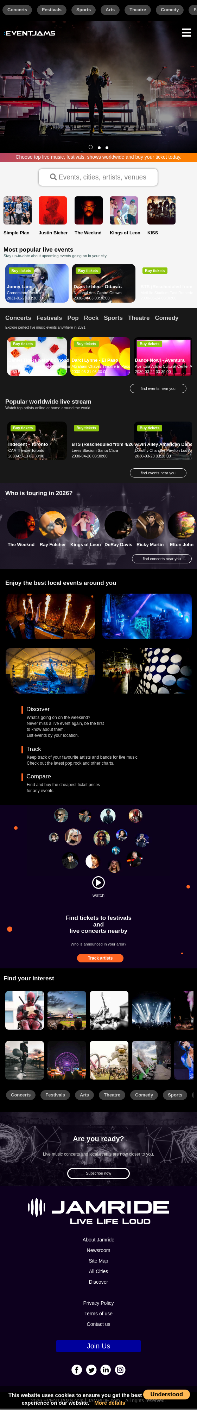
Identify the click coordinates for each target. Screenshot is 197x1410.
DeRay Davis (118, 546)
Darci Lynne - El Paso (94, 361)
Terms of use (98, 1315)
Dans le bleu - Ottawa (97, 288)
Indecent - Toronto (28, 445)
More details (109, 1403)
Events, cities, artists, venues (98, 177)
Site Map (98, 1262)
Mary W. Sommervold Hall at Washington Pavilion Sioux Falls (60, 368)
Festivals (52, 9)
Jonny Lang (20, 288)
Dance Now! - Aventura (159, 361)
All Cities (98, 1273)
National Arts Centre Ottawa (98, 294)
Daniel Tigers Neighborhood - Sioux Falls (52, 361)
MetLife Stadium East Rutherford (169, 294)
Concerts (17, 9)
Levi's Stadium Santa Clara (94, 452)
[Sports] (66, 1012)
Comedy (170, 9)
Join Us (98, 1348)
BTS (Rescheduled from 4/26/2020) (108, 445)
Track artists (100, 959)
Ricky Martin (150, 546)
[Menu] (186, 32)
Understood (166, 1394)
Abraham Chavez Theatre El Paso (100, 368)
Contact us (98, 1326)
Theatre (137, 9)
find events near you (158, 390)
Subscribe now (98, 1175)
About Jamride (98, 1241)
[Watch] (98, 884)
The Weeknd (21, 546)
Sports (83, 9)
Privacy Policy (98, 1305)
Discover (98, 1283)
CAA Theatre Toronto (26, 452)
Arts (110, 9)
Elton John (181, 546)
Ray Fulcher (53, 546)
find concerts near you (162, 560)
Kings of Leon (85, 546)
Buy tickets (21, 272)
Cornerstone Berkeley (25, 294)
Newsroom (98, 1252)
